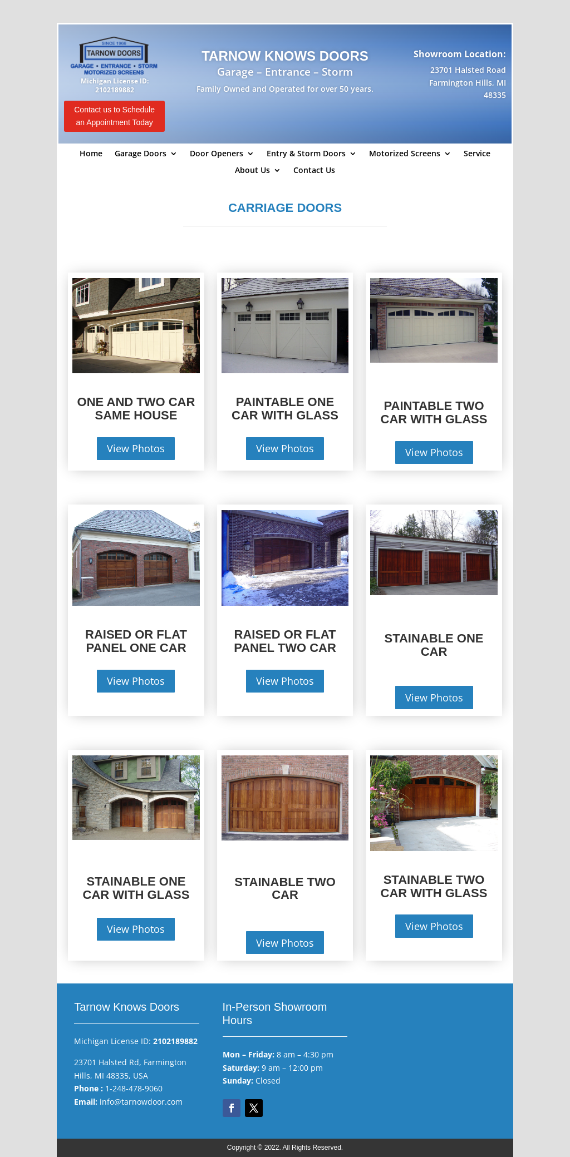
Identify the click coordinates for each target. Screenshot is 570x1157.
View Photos (136, 448)
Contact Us (314, 170)
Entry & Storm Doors (306, 154)
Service (477, 154)
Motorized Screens (404, 154)
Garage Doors (140, 154)
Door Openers (216, 154)
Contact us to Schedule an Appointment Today (114, 116)
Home (91, 154)
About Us (252, 170)
